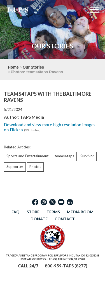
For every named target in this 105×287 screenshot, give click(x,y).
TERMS (53, 211)
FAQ (15, 211)
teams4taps (64, 156)
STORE (33, 211)
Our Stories (33, 67)
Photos (35, 166)
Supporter (14, 166)
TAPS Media (32, 117)
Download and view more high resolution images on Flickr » (49, 127)
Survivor (87, 156)
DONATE (39, 218)
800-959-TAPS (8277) (66, 265)
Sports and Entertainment (27, 156)
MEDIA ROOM (80, 211)
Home (13, 67)
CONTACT (65, 218)
